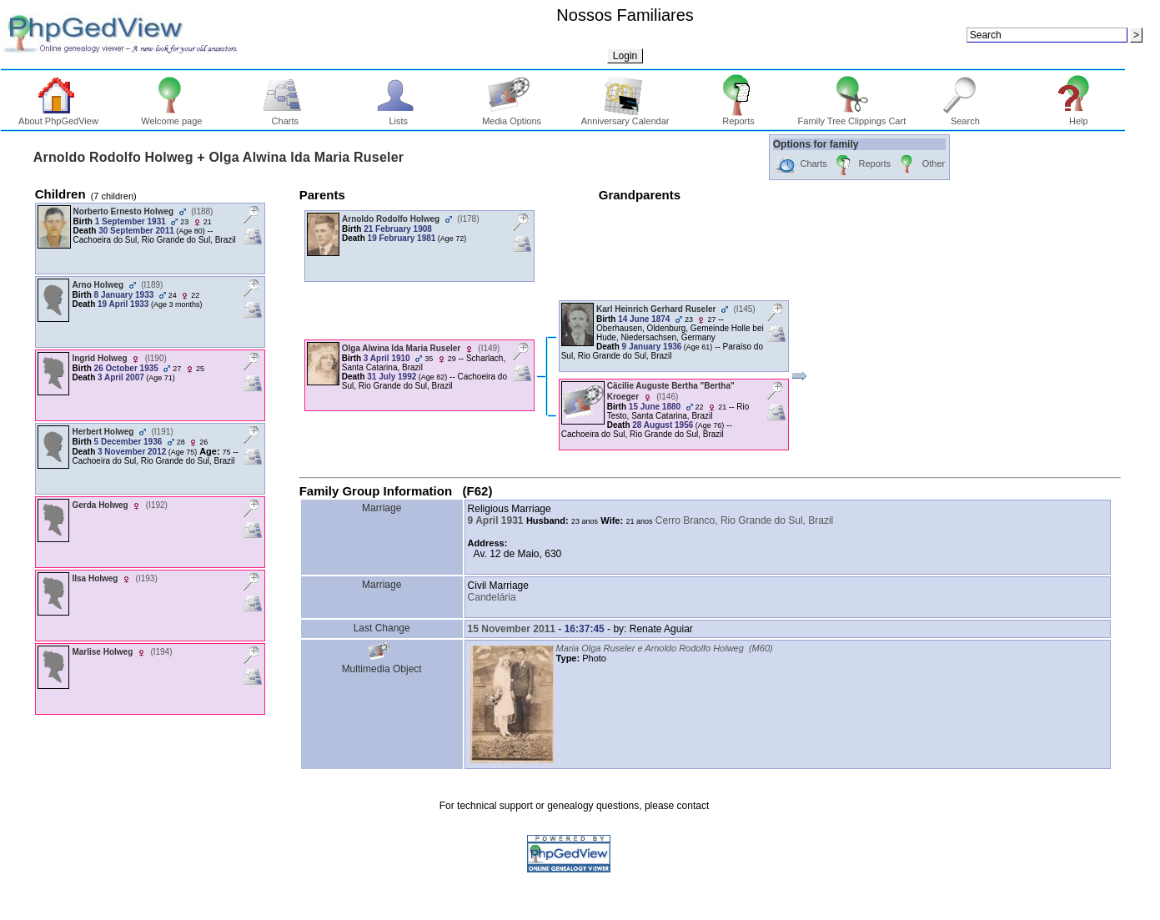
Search (965, 117)
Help (1078, 117)
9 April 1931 (496, 520)
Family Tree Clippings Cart (852, 117)
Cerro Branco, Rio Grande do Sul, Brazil (744, 520)
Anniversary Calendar (625, 117)
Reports (738, 117)
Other (920, 164)
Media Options (511, 117)
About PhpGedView (58, 117)
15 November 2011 (511, 629)
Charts (285, 117)
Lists (398, 117)
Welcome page (171, 117)
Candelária (492, 597)
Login (625, 56)
